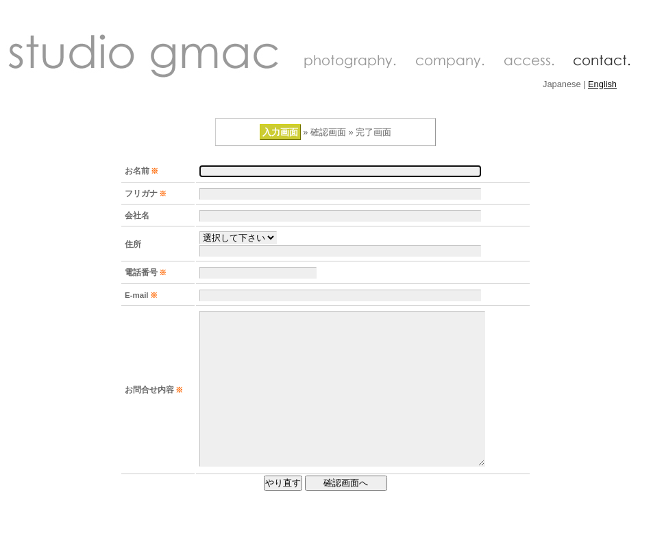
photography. (349, 62)
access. (528, 62)
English (602, 84)
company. (449, 62)
